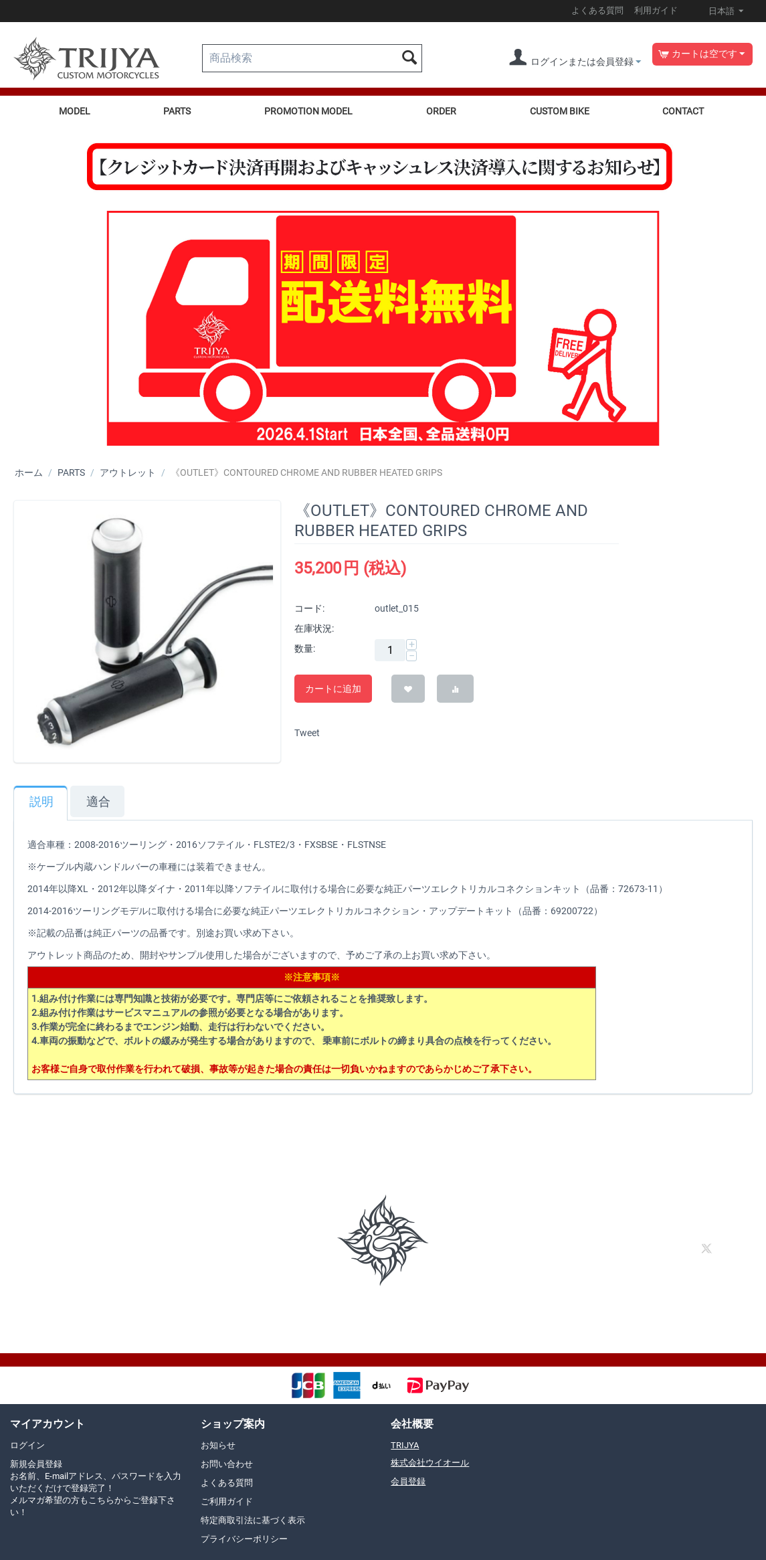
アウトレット (128, 472)
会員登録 (408, 1481)
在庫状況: (314, 628)
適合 (98, 801)
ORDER (441, 111)
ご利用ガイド (227, 1501)
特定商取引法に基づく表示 (253, 1520)
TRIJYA (405, 1445)
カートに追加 (333, 688)
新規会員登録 (95, 1488)
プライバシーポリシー (244, 1539)
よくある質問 (597, 10)
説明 (41, 801)
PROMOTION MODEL (308, 111)
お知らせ (218, 1445)
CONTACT (683, 111)
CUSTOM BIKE (559, 111)
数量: (304, 648)
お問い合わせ (227, 1464)
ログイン (27, 1445)
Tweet (307, 732)
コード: (309, 608)
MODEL (74, 111)
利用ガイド (656, 10)
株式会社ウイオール (430, 1463)
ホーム (29, 472)
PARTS (177, 111)
